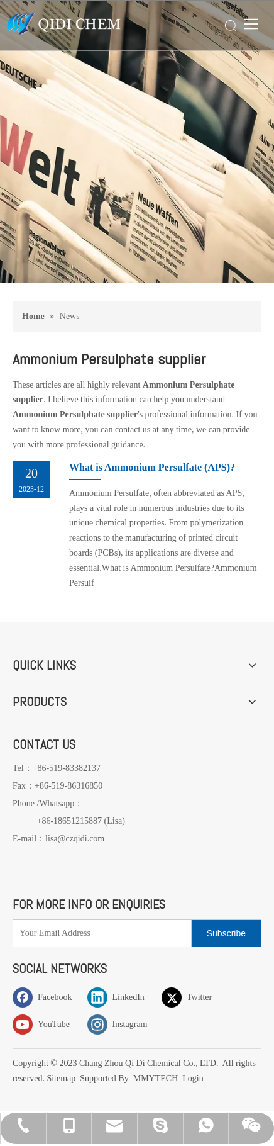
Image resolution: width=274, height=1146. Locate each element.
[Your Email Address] (99, 933)
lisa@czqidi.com (74, 838)
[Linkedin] (121, 997)
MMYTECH (155, 1078)
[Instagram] (121, 1024)
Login (192, 1078)
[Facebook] (47, 997)
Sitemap (62, 1078)
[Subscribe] (226, 933)
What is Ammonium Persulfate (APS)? (152, 467)
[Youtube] (47, 1024)
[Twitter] (196, 997)
